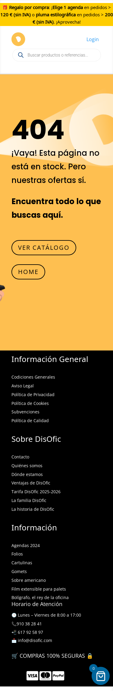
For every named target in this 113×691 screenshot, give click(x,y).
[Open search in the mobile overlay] (56, 55)
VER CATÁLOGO (44, 247)
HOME (28, 272)
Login (92, 39)
